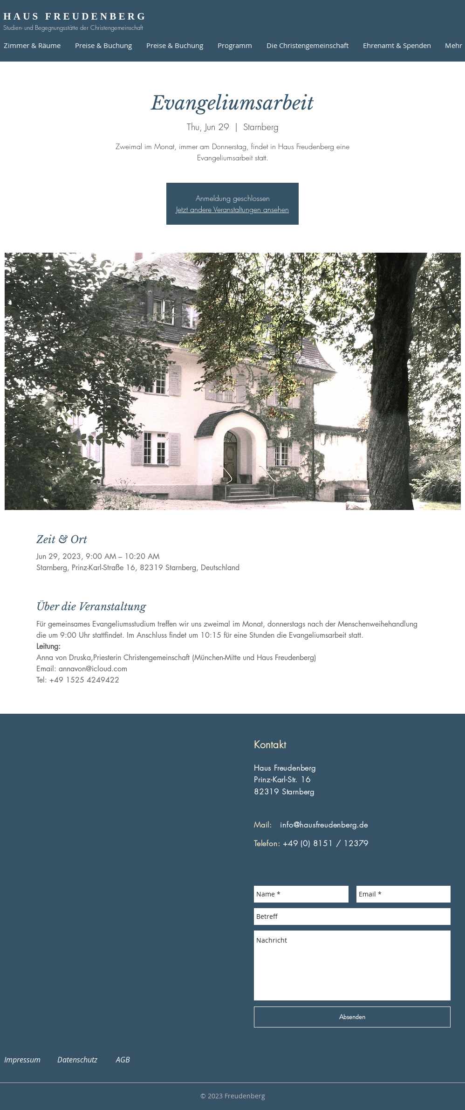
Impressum (28, 1060)
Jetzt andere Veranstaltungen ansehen (232, 209)
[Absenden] (352, 1017)
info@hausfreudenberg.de (324, 825)
